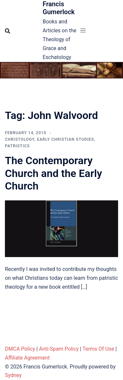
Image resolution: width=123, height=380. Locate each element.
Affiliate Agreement (27, 358)
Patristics (17, 146)
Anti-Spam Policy (59, 349)
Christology (19, 139)
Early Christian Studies (65, 139)
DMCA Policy (20, 349)
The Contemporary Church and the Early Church (53, 173)
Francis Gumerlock (59, 8)
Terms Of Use (98, 349)
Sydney (13, 375)
